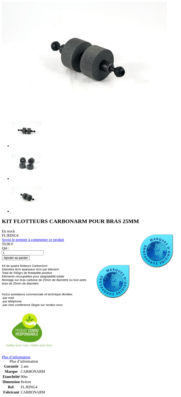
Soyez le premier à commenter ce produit (33, 240)
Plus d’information (16, 357)
